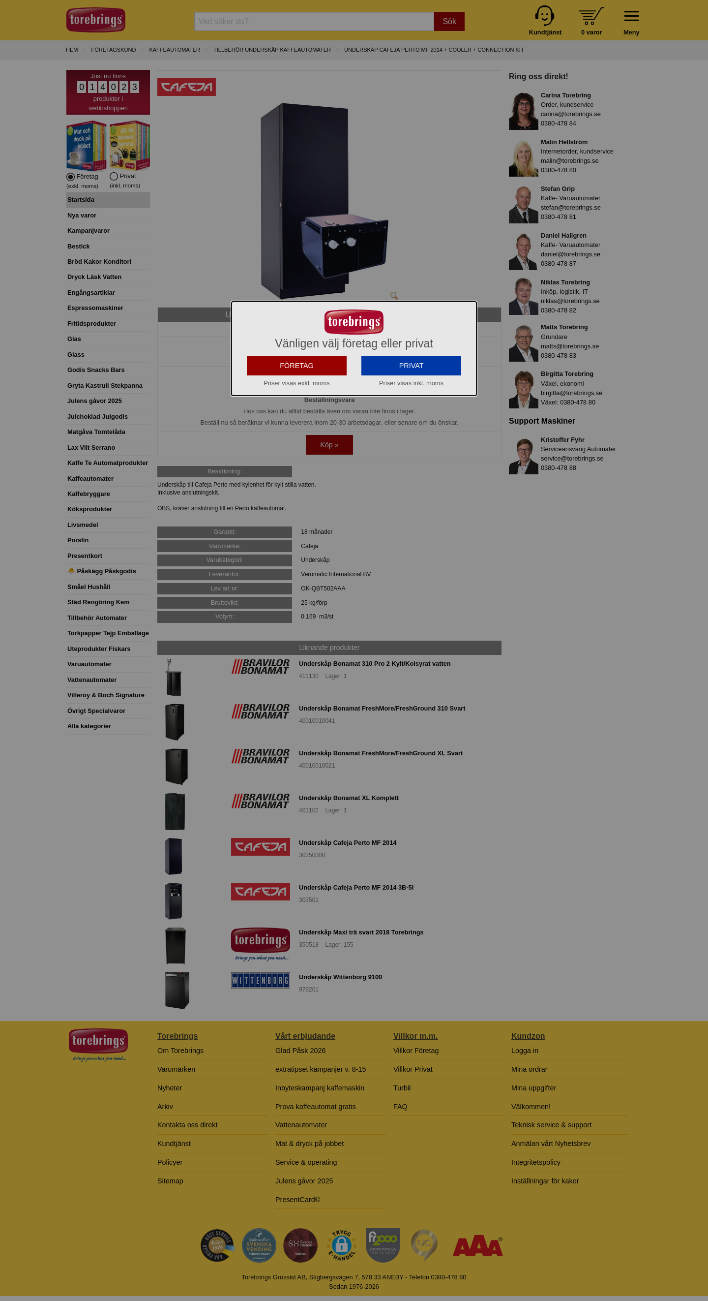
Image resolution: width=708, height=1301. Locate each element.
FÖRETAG (297, 454)
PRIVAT (411, 454)
